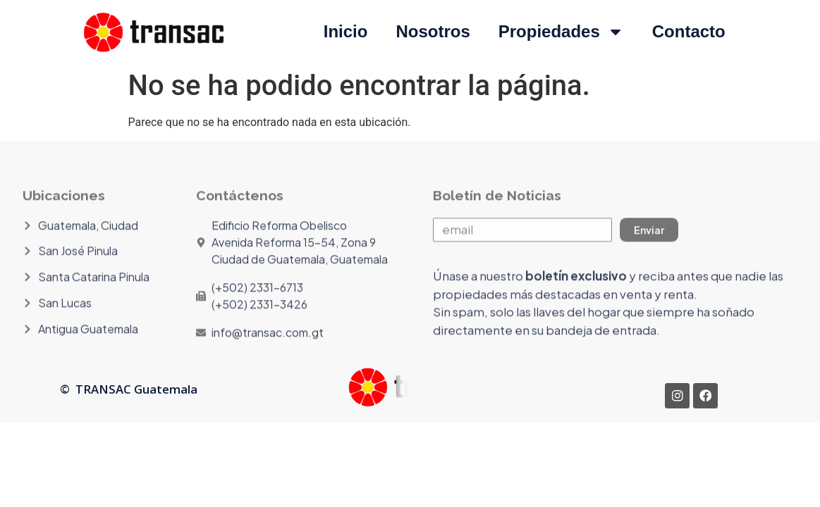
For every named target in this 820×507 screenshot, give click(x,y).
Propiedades (561, 31)
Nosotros (433, 31)
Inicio (346, 31)
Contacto (689, 31)
